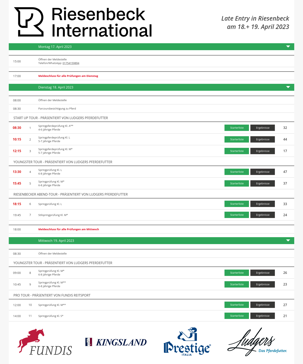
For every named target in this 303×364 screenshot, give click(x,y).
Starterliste (237, 127)
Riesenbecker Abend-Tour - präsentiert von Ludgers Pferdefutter (70, 194)
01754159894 (71, 63)
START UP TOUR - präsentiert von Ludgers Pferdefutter (60, 118)
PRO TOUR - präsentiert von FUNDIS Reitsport (51, 295)
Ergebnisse (263, 127)
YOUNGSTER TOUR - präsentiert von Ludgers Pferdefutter (62, 162)
